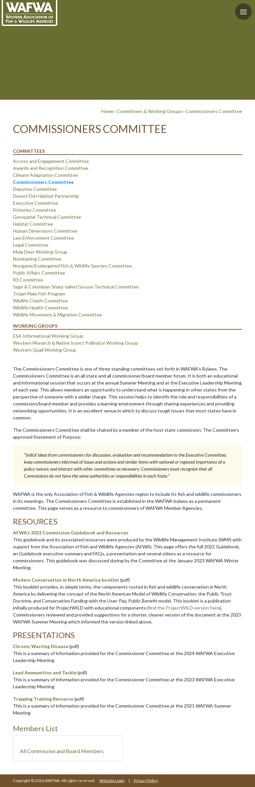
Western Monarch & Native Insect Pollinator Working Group (75, 343)
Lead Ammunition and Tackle (44, 672)
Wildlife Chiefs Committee (40, 300)
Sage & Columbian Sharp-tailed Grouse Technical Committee (76, 286)
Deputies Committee (35, 189)
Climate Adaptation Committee (45, 175)
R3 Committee (28, 279)
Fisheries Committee (34, 210)
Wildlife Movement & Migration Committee (57, 314)
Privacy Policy (146, 780)
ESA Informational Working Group (48, 336)
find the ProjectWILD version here (184, 608)
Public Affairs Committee (39, 273)
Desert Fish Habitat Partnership (46, 196)
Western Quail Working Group (44, 350)
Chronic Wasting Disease (40, 646)
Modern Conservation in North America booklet (66, 580)
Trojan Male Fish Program (39, 293)
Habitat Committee (33, 224)
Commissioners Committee (214, 111)
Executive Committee (35, 203)
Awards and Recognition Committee (50, 168)
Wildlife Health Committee (40, 307)
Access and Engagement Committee (51, 161)
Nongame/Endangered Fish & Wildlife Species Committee (72, 266)
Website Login (112, 780)
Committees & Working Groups (149, 111)
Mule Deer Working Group (40, 252)
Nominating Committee (37, 259)
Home (107, 111)
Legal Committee (30, 245)
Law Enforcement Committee (43, 238)
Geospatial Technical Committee (47, 217)
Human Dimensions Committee (45, 231)
